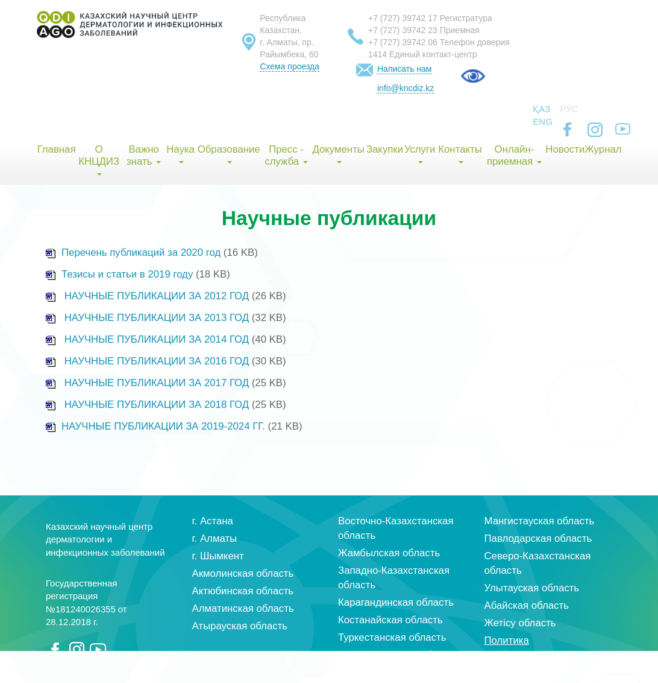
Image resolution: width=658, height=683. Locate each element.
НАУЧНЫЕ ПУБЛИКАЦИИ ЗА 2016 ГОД (156, 361)
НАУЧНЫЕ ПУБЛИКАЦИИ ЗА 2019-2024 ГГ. (163, 426)
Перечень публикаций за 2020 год (133, 252)
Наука (180, 154)
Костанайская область (390, 620)
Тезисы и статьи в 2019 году (119, 274)
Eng (543, 121)
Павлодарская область (538, 538)
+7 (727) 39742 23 (402, 30)
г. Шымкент (218, 556)
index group (581, 672)
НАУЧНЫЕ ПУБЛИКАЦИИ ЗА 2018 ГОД (156, 404)
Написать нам (404, 69)
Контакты (459, 154)
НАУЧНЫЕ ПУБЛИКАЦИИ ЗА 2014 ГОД (156, 339)
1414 (377, 54)
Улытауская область (532, 588)
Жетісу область (520, 623)
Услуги (420, 154)
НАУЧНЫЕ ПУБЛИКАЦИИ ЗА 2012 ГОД (156, 296)
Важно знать (144, 155)
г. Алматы (214, 538)
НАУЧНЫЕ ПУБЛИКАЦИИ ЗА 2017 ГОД (156, 383)
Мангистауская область (539, 521)
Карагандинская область (396, 602)
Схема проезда (289, 66)
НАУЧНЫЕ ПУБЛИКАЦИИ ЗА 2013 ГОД (156, 317)
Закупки (384, 149)
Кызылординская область (398, 655)
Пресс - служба (286, 155)
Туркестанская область (392, 637)
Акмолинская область (243, 573)
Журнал (602, 149)
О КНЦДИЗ (98, 160)
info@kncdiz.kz (405, 88)
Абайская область (526, 605)
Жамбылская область (389, 553)
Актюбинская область (243, 591)
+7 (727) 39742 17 (402, 18)
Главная (56, 149)
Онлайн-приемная (514, 155)
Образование (229, 154)
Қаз (541, 109)
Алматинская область (243, 608)
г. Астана (212, 521)
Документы (338, 154)
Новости (564, 149)
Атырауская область (240, 626)
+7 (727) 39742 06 (402, 42)
